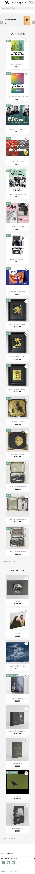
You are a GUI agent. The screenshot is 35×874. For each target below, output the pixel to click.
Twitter (8, 862)
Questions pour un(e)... (17, 64)
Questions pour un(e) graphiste (17, 97)
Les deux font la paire (17, 129)
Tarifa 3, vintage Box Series (17, 519)
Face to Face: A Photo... (17, 227)
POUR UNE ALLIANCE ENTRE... (17, 698)
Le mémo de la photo (17, 162)
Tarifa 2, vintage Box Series (17, 551)
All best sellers (8, 839)
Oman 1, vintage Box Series (17, 486)
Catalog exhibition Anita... (17, 666)
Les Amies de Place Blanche (17, 731)
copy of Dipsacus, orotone (17, 324)
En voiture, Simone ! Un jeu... (17, 194)
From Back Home (17, 828)
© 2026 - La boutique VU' (9, 872)
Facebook (3, 862)
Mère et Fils (17, 633)
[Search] (17, 8)
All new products (9, 562)
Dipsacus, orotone (17, 421)
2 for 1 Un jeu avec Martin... (17, 292)
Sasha (18, 796)
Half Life (17, 601)
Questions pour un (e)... (17, 259)
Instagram (13, 862)
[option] (17, 20)
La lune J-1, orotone (17, 454)
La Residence (17, 763)
